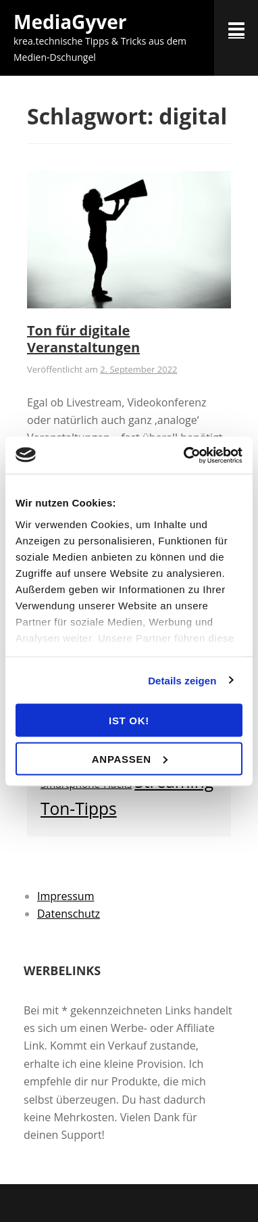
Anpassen (129, 758)
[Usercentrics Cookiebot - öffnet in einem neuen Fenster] (184, 455)
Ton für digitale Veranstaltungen (83, 338)
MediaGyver (70, 21)
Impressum (65, 896)
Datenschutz (68, 913)
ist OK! (129, 720)
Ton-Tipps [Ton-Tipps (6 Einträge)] (79, 808)
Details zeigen (182, 680)
